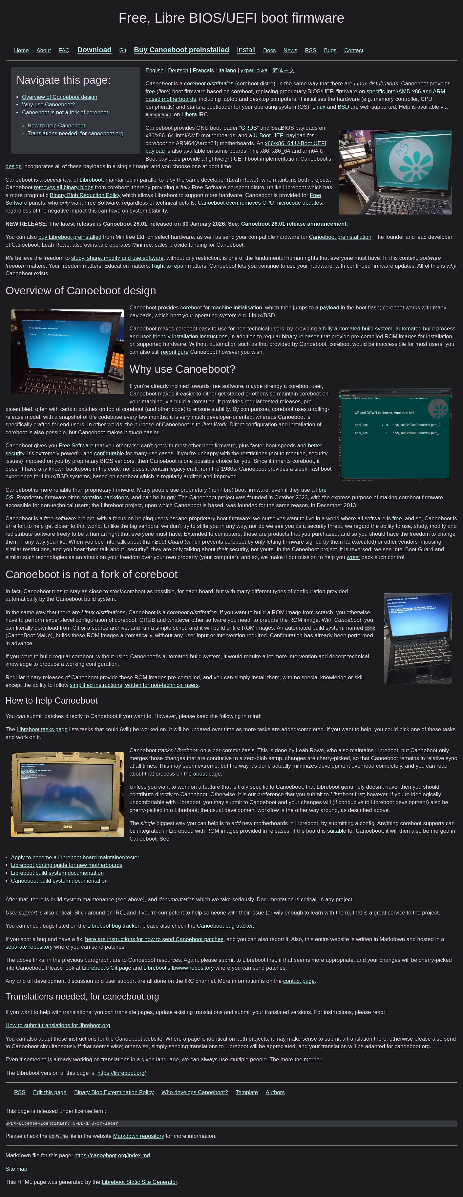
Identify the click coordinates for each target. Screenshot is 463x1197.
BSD (343, 107)
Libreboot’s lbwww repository (178, 968)
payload (329, 308)
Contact (353, 50)
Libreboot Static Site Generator (139, 1182)
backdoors (116, 497)
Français (203, 70)
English (154, 70)
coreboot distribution (209, 83)
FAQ (64, 50)
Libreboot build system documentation (57, 873)
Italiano (227, 70)
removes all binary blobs (64, 187)
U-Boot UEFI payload (280, 135)
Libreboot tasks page (42, 729)
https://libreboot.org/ (121, 1073)
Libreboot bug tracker (113, 926)
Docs (269, 50)
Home (21, 50)
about (200, 774)
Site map (16, 1169)
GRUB (249, 128)
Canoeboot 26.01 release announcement (294, 224)
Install (246, 50)
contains (91, 497)
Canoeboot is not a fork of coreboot (65, 112)
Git (122, 50)
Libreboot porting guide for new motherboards (67, 865)
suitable (336, 831)
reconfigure (175, 352)
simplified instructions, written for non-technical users (134, 685)
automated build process (425, 329)
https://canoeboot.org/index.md (112, 1155)
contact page (299, 981)
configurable (109, 453)
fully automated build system (357, 329)
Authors (275, 1092)
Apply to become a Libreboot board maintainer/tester (75, 857)
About (43, 50)
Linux (319, 107)
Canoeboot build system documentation (59, 881)
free (150, 91)
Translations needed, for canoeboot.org (75, 133)
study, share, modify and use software (117, 258)
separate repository (29, 947)
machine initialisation (236, 308)
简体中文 (283, 70)
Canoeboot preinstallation (340, 237)
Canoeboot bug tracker (225, 926)
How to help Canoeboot (56, 126)
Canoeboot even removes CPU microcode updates (260, 203)
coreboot (191, 308)
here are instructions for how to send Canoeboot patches (154, 939)
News (290, 50)
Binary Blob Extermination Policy (114, 1092)
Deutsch (178, 70)
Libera (189, 114)
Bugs (330, 50)
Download (94, 50)
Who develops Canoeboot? (194, 1092)
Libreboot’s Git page (106, 968)
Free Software (76, 445)
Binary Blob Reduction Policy (85, 195)
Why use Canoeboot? (48, 105)
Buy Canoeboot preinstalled (181, 50)
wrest (353, 557)
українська (254, 70)
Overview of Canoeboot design (59, 97)
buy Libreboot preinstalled (69, 237)
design (14, 166)
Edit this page (50, 1092)
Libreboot (91, 180)
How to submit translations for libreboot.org (58, 1025)
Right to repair (169, 266)
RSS (310, 50)
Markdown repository (138, 1136)
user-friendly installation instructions (183, 336)
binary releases (300, 336)
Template (247, 1092)
